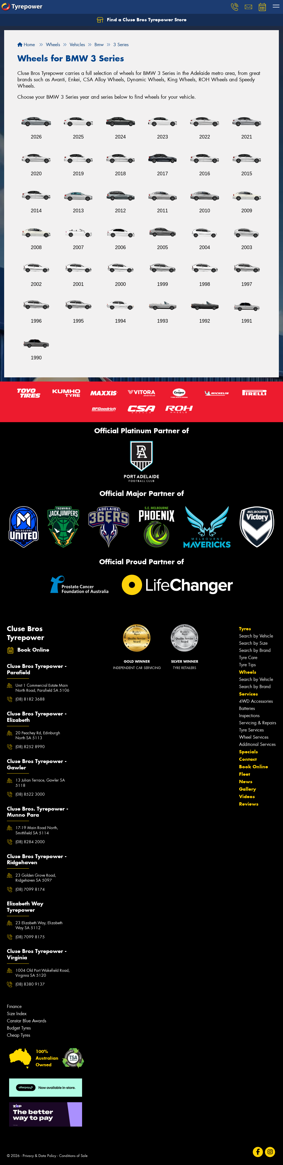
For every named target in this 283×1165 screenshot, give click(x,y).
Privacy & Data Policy (39, 1155)
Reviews (248, 804)
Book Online (253, 767)
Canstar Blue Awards (26, 1021)
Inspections (249, 716)
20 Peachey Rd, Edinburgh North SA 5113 (37, 735)
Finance (14, 1006)
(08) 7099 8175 (30, 936)
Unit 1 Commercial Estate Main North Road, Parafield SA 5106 (42, 688)
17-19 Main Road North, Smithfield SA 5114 (36, 830)
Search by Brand (255, 650)
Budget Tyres (19, 1028)
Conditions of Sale (73, 1155)
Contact (248, 759)
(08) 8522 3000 (30, 794)
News (245, 782)
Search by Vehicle (256, 636)
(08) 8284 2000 (30, 841)
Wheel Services (253, 737)
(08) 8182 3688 (30, 699)
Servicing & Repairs (257, 723)
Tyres (245, 629)
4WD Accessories (256, 701)
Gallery (247, 789)
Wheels (247, 672)
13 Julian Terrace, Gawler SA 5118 (40, 783)
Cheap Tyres (18, 1035)
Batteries (247, 708)
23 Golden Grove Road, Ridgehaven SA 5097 (35, 878)
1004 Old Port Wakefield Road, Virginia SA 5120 (42, 973)
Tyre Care (248, 657)
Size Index (17, 1014)
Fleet (244, 774)
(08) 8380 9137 (30, 984)
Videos (247, 796)
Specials (248, 752)
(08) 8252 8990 (30, 746)
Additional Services (257, 744)
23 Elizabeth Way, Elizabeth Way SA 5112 (38, 925)
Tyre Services (251, 730)
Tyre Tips (247, 665)
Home (26, 45)
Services (248, 694)
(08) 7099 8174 (30, 889)
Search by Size (253, 643)
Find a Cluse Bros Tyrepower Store (142, 20)
